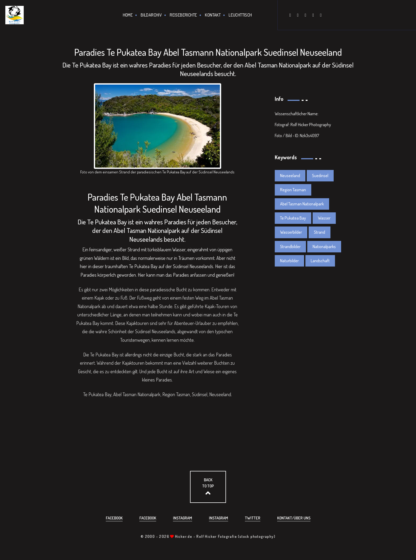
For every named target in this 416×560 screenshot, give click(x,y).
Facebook (114, 518)
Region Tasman (293, 189)
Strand (134, 249)
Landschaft (320, 260)
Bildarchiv (151, 15)
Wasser (324, 218)
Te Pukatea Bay (293, 218)
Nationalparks (324, 246)
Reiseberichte (183, 15)
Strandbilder (290, 246)
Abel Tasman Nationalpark (302, 203)
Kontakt (213, 15)
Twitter (252, 518)
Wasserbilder (291, 232)
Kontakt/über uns (293, 518)
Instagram (182, 518)
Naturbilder (289, 260)
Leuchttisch (240, 15)
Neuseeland (290, 175)
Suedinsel (320, 175)
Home (128, 15)
